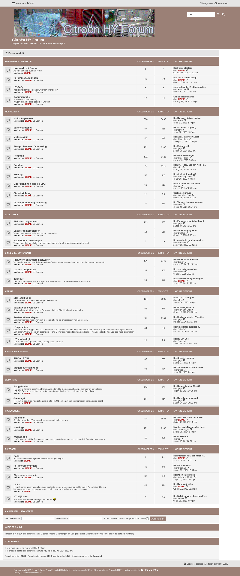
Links (17, 484)
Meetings (19, 427)
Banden (18, 165)
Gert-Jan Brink (184, 195)
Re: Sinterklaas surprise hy (186, 327)
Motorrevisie (21, 137)
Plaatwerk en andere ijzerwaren (32, 259)
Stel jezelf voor (22, 298)
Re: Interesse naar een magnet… (189, 456)
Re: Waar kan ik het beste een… (189, 417)
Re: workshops (180, 436)
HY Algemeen (12, 411)
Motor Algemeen (23, 118)
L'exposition (21, 327)
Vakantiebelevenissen (26, 307)
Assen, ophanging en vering (30, 202)
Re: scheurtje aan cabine (185, 269)
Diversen (10, 449)
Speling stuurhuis (182, 193)
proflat (101, 570)
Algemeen (19, 417)
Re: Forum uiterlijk (182, 465)
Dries (180, 370)
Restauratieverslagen (26, 317)
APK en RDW (21, 358)
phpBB (27, 570)
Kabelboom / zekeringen (28, 240)
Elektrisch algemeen (26, 221)
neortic (181, 498)
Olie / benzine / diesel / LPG (30, 183)
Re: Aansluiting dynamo (185, 230)
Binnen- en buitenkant (18, 253)
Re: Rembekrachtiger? (184, 155)
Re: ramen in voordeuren (185, 259)
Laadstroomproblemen (27, 230)
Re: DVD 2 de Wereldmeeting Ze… (190, 496)
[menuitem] (30, 3)
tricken (181, 262)
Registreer (26, 511)
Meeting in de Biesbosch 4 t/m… (189, 427)
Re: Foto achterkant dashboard (188, 221)
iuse (180, 205)
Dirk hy (181, 272)
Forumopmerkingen (25, 465)
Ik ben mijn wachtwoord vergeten (119, 518)
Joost (180, 341)
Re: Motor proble (181, 146)
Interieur (18, 278)
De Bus (181, 233)
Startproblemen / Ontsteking (30, 146)
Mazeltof (114, 570)
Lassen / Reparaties (25, 269)
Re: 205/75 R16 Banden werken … (189, 165)
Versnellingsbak (23, 127)
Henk (180, 120)
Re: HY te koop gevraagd (185, 398)
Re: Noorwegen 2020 (183, 307)
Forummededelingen (26, 78)
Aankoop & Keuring (16, 351)
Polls (17, 456)
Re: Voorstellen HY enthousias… (189, 367)
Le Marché (11, 380)
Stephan (182, 468)
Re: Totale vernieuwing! (184, 78)
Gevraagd (19, 398)
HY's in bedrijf (22, 339)
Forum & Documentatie (18, 61)
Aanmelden (11, 511)
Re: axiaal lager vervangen (186, 137)
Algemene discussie (25, 475)
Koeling (18, 174)
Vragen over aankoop (26, 367)
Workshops (20, 436)
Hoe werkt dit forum (25, 68)
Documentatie (22, 97)
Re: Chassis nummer (183, 358)
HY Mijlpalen (21, 496)
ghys (180, 130)
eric (180, 186)
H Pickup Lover (185, 176)
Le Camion (38, 80)
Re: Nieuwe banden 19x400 (186, 386)
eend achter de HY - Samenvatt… (189, 87)
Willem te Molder (186, 477)
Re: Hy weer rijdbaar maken (186, 118)
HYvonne (182, 89)
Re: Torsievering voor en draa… (189, 202)
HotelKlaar (183, 139)
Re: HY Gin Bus (181, 339)
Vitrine (9, 291)
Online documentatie (183, 97)
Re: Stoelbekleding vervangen (188, 278)
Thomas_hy (183, 429)
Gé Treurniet (96, 556)
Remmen (19, 155)
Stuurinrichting (22, 193)
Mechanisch (12, 112)
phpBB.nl (88, 570)
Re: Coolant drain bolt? (184, 174)
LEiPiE (27, 73)
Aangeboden (21, 386)
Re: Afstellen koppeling (184, 127)
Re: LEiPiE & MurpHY (183, 298)
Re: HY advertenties (183, 484)
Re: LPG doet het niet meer (186, 183)
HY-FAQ (18, 87)
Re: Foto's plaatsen (182, 68)
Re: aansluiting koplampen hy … (189, 240)
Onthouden (142, 518)
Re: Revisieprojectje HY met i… (188, 317)
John (180, 329)
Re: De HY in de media (184, 475)
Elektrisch (11, 214)
